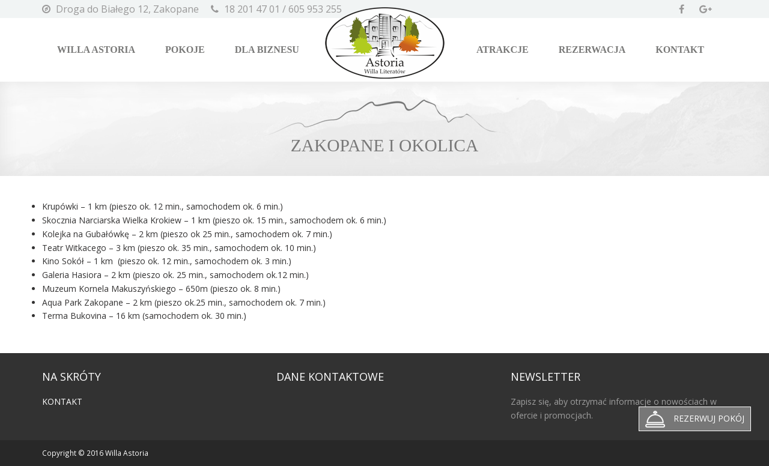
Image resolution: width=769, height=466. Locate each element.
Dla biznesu (267, 49)
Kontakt (679, 49)
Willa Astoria (96, 49)
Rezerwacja (592, 49)
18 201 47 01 (252, 9)
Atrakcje (502, 49)
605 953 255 (315, 9)
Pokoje (185, 49)
